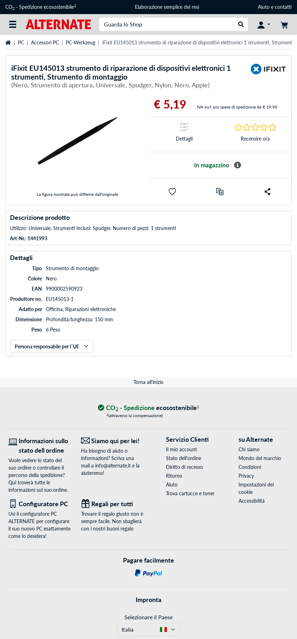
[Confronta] (219, 191)
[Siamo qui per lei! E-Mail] (112, 441)
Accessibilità (252, 501)
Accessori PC (45, 42)
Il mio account (181, 449)
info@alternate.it (113, 466)
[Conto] (263, 24)
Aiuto (264, 7)
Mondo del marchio (260, 458)
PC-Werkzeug (80, 42)
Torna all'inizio (148, 382)
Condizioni (250, 467)
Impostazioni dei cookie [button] (256, 488)
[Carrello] (284, 24)
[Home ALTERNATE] (58, 24)
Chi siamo (249, 449)
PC (21, 42)
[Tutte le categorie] (12, 24)
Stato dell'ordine (183, 458)
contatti (283, 7)
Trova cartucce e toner (190, 493)
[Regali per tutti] (112, 504)
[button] (172, 191)
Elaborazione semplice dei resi (167, 7)
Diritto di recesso (184, 467)
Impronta (148, 599)
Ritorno (174, 476)
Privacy (246, 476)
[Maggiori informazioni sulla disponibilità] (237, 165)
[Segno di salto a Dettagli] (184, 134)
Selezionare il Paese (148, 617)
